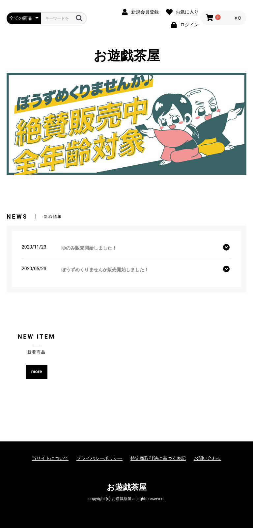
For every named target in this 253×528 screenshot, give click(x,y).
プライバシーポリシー (99, 458)
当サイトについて (50, 458)
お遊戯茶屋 (127, 56)
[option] (126, 124)
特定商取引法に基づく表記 (158, 458)
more (36, 371)
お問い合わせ (207, 458)
